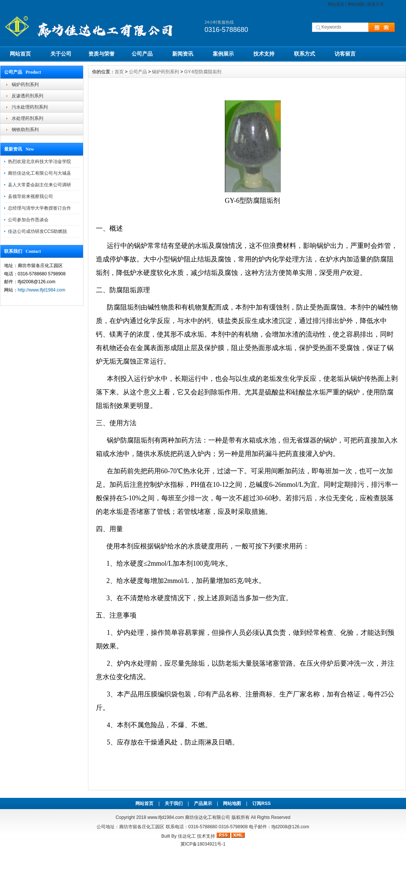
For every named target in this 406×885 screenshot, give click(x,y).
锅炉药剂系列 (25, 84)
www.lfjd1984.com (165, 817)
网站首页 (336, 4)
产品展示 (203, 803)
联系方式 (375, 4)
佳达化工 (187, 836)
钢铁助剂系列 (25, 129)
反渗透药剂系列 (27, 95)
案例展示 (223, 54)
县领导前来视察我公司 (30, 196)
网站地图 (356, 4)
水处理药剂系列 (27, 118)
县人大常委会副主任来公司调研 (39, 184)
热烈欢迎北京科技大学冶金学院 (39, 161)
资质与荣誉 (101, 54)
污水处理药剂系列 (30, 107)
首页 (119, 71)
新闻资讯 (182, 54)
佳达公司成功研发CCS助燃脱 (37, 231)
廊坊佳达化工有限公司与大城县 (39, 173)
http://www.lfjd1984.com (41, 290)
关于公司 (60, 54)
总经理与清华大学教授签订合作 (39, 208)
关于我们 (174, 803)
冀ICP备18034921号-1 (203, 844)
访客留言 (345, 54)
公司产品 (142, 54)
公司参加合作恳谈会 (28, 219)
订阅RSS (261, 803)
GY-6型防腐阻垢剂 (202, 71)
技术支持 (263, 54)
